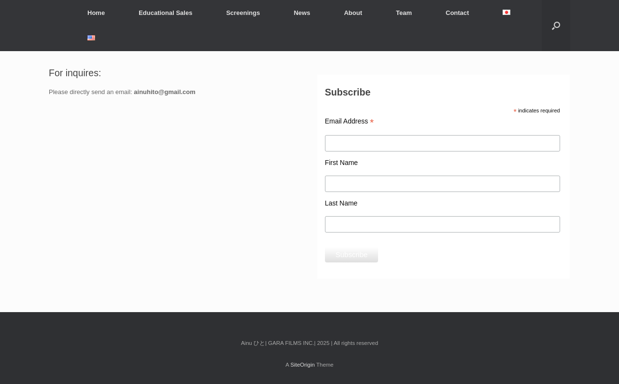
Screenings (243, 12)
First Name (341, 162)
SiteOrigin (302, 365)
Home (96, 12)
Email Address (349, 121)
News (302, 12)
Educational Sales (165, 12)
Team (404, 12)
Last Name (341, 203)
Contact (457, 12)
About (353, 12)
